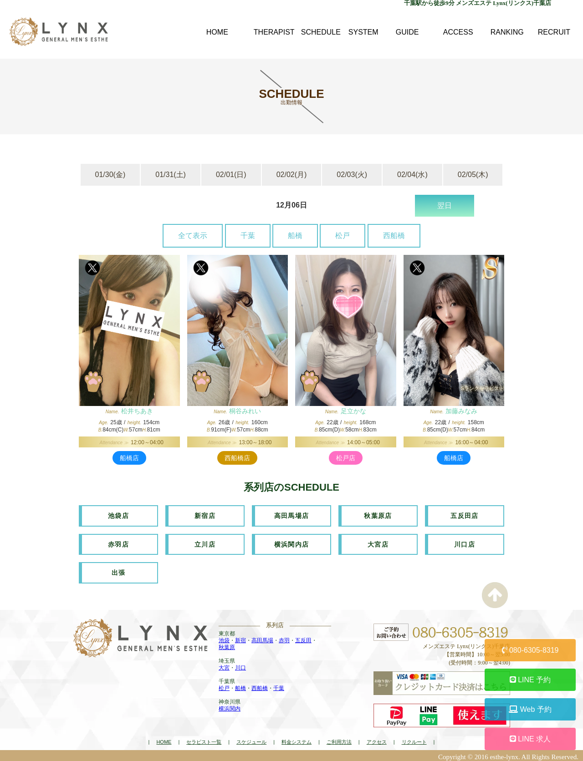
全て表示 (192, 235)
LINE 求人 (530, 739)
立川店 (204, 543)
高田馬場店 (291, 515)
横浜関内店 (291, 543)
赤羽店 (118, 543)
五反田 (303, 638)
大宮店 (378, 543)
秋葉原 (227, 645)
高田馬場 (262, 638)
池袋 (224, 638)
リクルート (414, 739)
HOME (163, 739)
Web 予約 (530, 709)
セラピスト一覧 (203, 739)
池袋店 (118, 515)
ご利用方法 (339, 739)
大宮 (224, 665)
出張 (119, 570)
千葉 (247, 235)
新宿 (240, 638)
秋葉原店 (378, 515)
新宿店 (204, 515)
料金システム (296, 739)
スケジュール (251, 739)
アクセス (377, 739)
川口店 (464, 543)
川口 (240, 665)
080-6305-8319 (530, 650)
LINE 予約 (530, 680)
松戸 (342, 235)
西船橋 (394, 235)
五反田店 (464, 515)
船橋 (295, 235)
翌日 (444, 205)
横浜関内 (229, 706)
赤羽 (284, 638)
